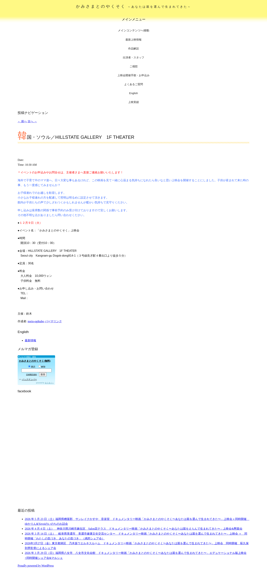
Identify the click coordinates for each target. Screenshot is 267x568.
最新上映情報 (133, 39)
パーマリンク (53, 321)
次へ (32, 121)
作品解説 (133, 48)
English (133, 93)
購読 (31, 367)
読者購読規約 (31, 375)
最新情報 (30, 340)
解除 (41, 367)
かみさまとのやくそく (133, 6)
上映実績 (133, 102)
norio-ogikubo (36, 321)
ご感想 (134, 66)
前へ (22, 121)
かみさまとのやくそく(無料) (34, 361)
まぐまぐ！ (49, 383)
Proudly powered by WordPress (36, 565)
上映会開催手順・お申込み (133, 75)
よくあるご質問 (133, 84)
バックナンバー (29, 379)
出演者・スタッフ (133, 57)
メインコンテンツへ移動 (133, 30)
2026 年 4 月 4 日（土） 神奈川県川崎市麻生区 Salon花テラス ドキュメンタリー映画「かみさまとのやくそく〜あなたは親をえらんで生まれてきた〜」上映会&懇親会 (133, 528)
